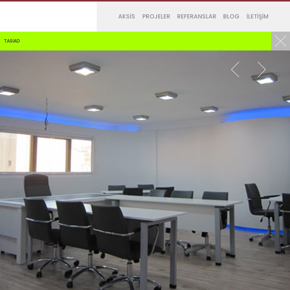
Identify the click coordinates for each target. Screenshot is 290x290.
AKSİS (126, 16)
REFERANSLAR (196, 16)
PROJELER (156, 16)
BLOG (231, 16)
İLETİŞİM (257, 16)
